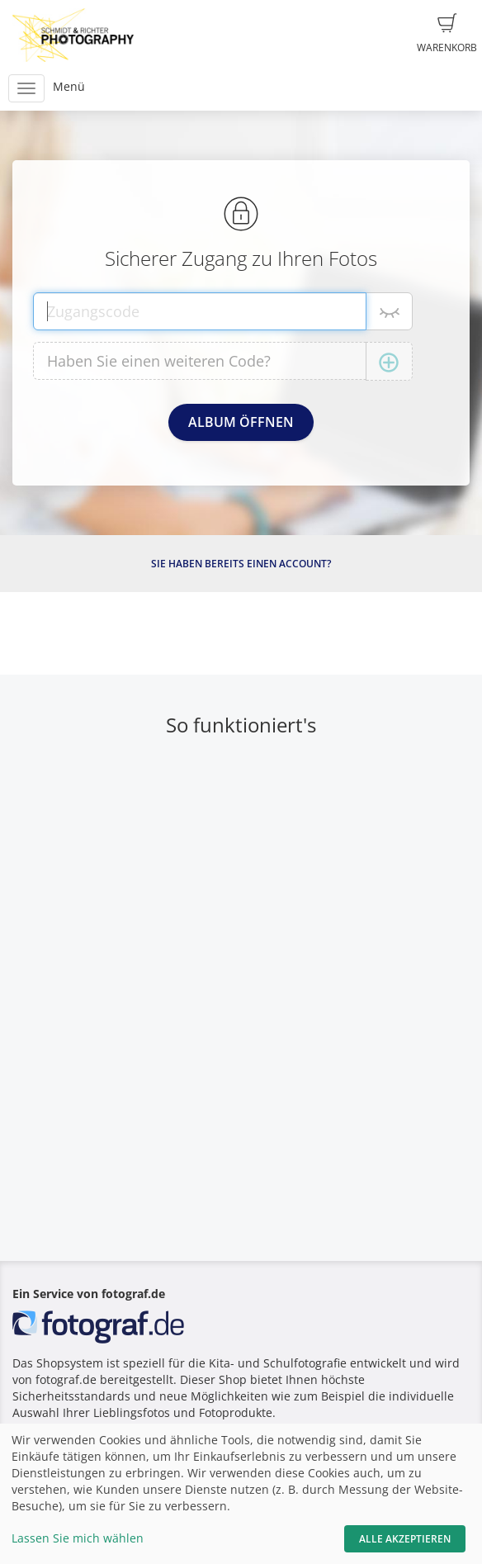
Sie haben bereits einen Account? (241, 564)
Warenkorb (447, 34)
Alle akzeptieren (405, 1539)
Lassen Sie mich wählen (78, 1538)
